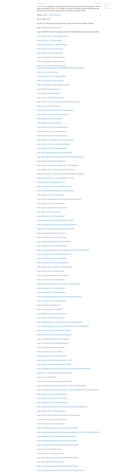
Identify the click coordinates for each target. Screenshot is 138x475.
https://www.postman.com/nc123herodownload (52, 263)
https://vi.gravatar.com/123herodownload (50, 57)
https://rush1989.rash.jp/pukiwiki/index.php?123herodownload (57, 428)
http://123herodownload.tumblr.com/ (49, 89)
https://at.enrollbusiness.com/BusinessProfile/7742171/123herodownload (61, 385)
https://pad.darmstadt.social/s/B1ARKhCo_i (51, 161)
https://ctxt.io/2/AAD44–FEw (46, 377)
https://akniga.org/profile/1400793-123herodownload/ (55, 267)
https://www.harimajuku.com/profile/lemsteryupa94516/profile (57, 466)
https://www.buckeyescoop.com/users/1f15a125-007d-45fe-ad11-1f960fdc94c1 (63, 326)
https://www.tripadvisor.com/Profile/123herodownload (55, 110)
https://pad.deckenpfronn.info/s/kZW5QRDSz (52, 258)
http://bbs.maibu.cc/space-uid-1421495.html (51, 419)
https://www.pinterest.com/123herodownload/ (52, 44)
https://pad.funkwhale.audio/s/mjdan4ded (51, 347)
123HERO (40, 6)
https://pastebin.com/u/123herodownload (51, 203)
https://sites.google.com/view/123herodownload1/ (53, 85)
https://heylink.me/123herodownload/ (49, 119)
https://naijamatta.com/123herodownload (50, 424)
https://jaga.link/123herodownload (48, 93)
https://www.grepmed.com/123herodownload (52, 356)
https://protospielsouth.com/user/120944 (50, 462)
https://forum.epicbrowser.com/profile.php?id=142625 (55, 360)
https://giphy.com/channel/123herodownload (52, 148)
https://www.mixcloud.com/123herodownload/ (52, 136)
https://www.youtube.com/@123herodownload (52, 36)
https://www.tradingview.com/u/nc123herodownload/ (54, 152)
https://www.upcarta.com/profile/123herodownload (54, 254)
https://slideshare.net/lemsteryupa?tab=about (52, 313)
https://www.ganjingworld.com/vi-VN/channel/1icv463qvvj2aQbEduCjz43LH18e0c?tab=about (67, 390)
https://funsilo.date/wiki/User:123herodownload (52, 275)
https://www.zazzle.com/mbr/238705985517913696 (54, 186)
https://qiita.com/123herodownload (48, 212)
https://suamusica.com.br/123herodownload (51, 246)
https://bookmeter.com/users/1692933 (50, 352)
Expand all (106, 4)
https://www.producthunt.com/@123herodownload (53, 144)
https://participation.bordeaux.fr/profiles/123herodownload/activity (59, 297)
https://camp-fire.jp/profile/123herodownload (52, 208)
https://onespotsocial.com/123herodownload (52, 402)
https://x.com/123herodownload (47, 72)
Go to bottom (107, 8)
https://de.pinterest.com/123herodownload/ (51, 301)
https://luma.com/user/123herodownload (50, 318)
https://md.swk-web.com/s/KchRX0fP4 (50, 309)
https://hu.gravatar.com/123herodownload (51, 61)
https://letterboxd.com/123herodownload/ (51, 216)
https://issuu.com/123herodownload (49, 106)
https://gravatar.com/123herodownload (50, 53)
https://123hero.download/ (52, 15)
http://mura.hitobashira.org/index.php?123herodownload (55, 191)
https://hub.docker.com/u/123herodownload (51, 131)
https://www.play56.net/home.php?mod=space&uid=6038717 (57, 224)
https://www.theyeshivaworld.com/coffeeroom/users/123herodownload (60, 470)
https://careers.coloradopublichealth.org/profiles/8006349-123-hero (59, 199)
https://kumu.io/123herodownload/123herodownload (54, 373)
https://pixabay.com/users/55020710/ (49, 123)
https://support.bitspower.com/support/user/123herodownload (57, 165)
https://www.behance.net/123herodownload (51, 76)
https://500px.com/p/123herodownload (50, 49)
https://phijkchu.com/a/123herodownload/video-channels (56, 169)
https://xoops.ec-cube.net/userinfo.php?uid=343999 (54, 364)
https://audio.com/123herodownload (49, 449)
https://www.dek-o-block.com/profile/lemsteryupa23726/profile (58, 445)
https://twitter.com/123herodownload (49, 40)
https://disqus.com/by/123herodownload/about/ (53, 114)
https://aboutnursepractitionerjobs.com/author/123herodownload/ (59, 284)
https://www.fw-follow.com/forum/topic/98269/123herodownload (58, 415)
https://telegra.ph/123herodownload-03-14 (51, 182)
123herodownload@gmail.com (51, 28)
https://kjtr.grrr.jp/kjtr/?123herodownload (50, 271)
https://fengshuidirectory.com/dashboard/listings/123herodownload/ (59, 322)
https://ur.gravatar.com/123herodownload (50, 280)
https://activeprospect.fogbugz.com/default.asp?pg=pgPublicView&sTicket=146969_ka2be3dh (68, 432)
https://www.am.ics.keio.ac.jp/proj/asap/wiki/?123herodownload (58, 102)
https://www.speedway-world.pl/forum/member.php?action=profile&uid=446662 (63, 250)
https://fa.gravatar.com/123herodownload (50, 195)
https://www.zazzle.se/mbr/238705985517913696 (53, 330)
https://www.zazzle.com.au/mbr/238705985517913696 (55, 220)
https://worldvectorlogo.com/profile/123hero (51, 237)
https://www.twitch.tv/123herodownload (50, 80)
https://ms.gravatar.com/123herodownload (51, 292)
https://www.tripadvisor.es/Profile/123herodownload (54, 335)
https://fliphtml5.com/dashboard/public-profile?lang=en (55, 140)
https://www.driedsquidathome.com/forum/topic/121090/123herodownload (62, 407)
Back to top (106, 6)
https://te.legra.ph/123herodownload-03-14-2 (51, 233)
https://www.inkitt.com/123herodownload (50, 453)
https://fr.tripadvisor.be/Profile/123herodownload (53, 339)
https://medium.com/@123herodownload (50, 97)
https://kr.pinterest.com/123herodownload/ (51, 411)
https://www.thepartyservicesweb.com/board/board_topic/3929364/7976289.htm (64, 369)
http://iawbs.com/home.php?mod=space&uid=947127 (54, 381)
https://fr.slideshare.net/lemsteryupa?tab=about (52, 343)
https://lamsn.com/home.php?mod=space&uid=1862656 (55, 229)
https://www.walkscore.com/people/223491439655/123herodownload (60, 157)
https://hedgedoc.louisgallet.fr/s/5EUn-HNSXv (52, 398)
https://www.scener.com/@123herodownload (52, 394)
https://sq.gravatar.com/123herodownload (51, 288)
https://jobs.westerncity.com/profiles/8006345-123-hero (55, 178)
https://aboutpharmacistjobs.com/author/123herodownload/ (57, 441)
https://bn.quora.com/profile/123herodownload (52, 127)
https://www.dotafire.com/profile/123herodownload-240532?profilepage (60, 174)
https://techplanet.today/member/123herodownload (54, 241)
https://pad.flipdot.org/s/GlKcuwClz (48, 305)
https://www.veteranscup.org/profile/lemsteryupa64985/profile (57, 457)
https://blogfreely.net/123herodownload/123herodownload (56, 436)
